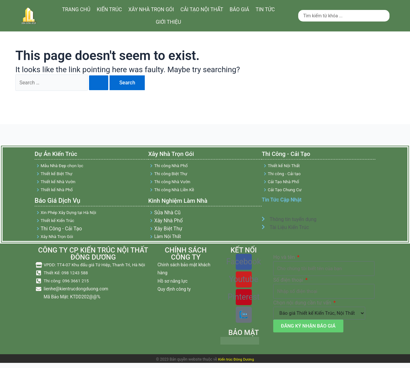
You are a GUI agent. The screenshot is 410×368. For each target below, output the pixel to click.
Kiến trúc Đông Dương (236, 361)
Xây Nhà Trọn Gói (173, 154)
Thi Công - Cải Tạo (288, 154)
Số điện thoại (288, 282)
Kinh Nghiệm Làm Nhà (180, 202)
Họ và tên (284, 260)
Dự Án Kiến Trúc (58, 154)
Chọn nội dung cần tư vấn (302, 305)
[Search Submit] (99, 82)
